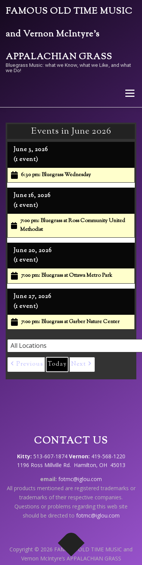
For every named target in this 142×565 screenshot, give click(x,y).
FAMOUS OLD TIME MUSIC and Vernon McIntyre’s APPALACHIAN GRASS (69, 34)
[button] (26, 364)
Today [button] (57, 364)
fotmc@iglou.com (80, 479)
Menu (129, 93)
